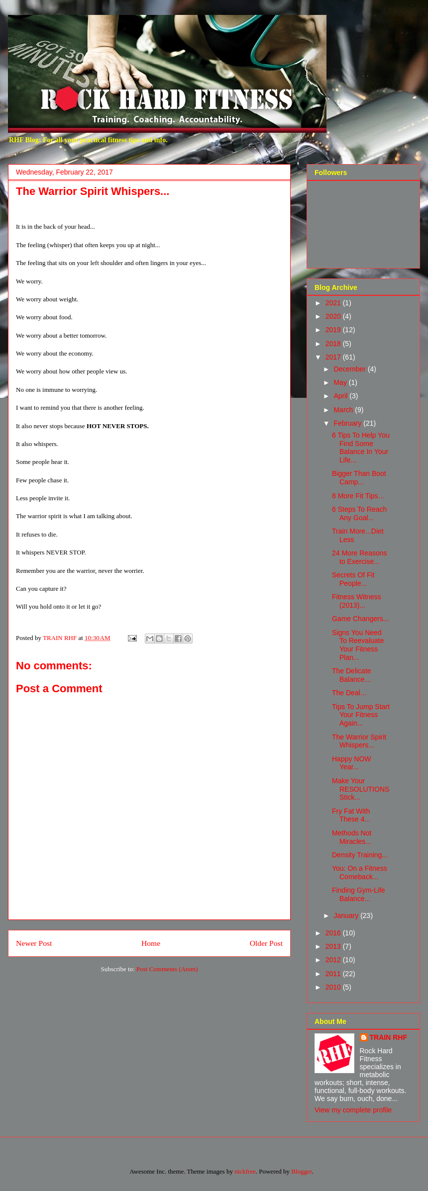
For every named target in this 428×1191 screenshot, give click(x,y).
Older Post (266, 943)
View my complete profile (353, 1110)
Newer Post (34, 943)
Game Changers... (360, 619)
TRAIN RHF (388, 1037)
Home (150, 943)
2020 (334, 316)
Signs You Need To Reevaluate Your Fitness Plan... (358, 645)
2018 (334, 344)
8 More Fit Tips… (358, 496)
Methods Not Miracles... (351, 837)
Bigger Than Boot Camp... (359, 477)
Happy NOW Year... (351, 763)
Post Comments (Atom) (167, 969)
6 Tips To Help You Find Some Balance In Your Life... (361, 447)
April (341, 396)
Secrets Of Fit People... (353, 579)
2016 (334, 933)
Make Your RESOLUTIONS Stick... (360, 789)
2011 (334, 974)
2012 (334, 960)
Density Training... (360, 855)
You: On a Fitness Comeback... (359, 872)
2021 (334, 303)
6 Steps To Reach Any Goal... (359, 513)
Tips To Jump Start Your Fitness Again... (361, 715)
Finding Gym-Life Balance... (358, 894)
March (344, 410)
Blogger (301, 1171)
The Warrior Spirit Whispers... (359, 741)
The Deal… (349, 693)
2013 (334, 946)
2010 (334, 987)
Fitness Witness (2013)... (356, 601)
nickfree (245, 1171)
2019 (334, 330)
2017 (334, 357)
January (346, 915)
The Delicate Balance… (352, 675)
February (348, 423)
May (340, 382)
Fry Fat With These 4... (351, 815)
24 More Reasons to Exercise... (359, 557)
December (350, 369)
